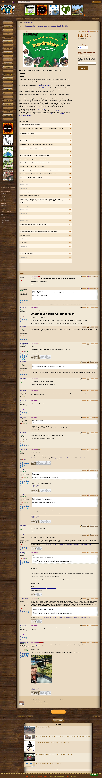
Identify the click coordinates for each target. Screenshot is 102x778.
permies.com (8, 107)
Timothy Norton (23, 449)
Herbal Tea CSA (34, 353)
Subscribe (8, 1)
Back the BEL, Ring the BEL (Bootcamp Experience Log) (52, 742)
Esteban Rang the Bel (35, 644)
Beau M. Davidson (24, 343)
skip (8, 85)
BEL (43, 87)
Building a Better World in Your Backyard (61, 457)
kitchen (8, 48)
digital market (8, 104)
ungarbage (8, 56)
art (8, 70)
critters (8, 30)
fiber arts (8, 67)
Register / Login (96, 1)
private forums (8, 115)
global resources (8, 93)
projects (8, 100)
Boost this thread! (58, 720)
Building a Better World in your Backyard (87, 459)
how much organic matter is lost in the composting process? (54, 754)
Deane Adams (23, 276)
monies (8, 44)
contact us (28, 776)
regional (8, 78)
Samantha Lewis (23, 552)
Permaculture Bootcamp (44, 85)
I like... (21, 299)
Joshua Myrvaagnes (24, 534)
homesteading (8, 37)
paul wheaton (23, 287)
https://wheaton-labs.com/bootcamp (40, 703)
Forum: (20, 22)
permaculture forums (8, 22)
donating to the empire (43, 727)
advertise (33, 776)
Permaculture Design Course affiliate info (48, 763)
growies (8, 26)
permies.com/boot (55, 110)
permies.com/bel (41, 109)
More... (58, 770)
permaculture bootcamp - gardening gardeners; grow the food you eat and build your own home (63, 737)
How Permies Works (35, 352)
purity (8, 52)
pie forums (8, 111)
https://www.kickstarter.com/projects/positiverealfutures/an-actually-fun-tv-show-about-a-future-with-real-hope (66, 544)
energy (7, 41)
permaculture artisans (8, 74)
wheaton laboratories (28, 22)
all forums (8, 119)
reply (58, 712)
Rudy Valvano (23, 390)
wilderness (8, 63)
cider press (8, 96)
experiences (8, 89)
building (8, 33)
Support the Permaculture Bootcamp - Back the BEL (46, 26)
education (8, 82)
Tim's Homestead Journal (36, 457)
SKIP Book (64, 459)
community (7, 59)
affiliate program (39, 776)
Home (3, 1)
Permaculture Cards (84, 457)
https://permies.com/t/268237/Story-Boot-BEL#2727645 (43, 588)
